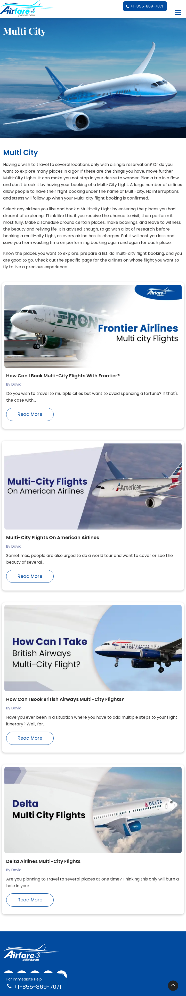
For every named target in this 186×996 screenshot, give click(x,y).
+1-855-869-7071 (144, 6)
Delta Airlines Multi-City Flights (43, 861)
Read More (30, 414)
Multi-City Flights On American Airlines (52, 537)
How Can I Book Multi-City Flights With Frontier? (63, 375)
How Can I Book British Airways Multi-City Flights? (65, 699)
